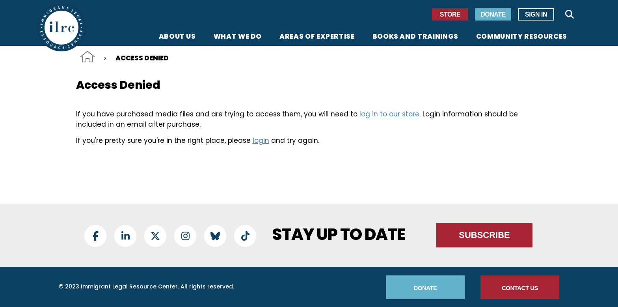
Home (87, 56)
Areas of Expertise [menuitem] (317, 37)
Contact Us (520, 288)
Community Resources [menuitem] (521, 37)
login (261, 140)
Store (450, 14)
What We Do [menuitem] (238, 37)
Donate (492, 14)
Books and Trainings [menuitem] (415, 37)
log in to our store (389, 114)
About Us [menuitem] (177, 37)
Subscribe (484, 235)
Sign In (536, 14)
